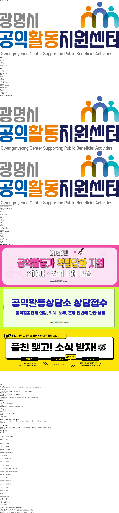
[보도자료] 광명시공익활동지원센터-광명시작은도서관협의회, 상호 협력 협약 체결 (21, 388)
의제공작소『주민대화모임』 (7, 403)
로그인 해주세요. (4, 208)
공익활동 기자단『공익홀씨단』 (8, 413)
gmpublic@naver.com (28, 510)
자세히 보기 (3, 422)
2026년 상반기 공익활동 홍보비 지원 (9, 410)
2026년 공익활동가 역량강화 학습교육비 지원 (11, 407)
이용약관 (21, 507)
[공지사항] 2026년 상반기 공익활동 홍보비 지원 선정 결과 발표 (16, 391)
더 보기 (2, 386)
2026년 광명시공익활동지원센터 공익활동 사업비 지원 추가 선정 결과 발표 (19, 397)
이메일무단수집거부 (14, 507)
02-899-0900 (5, 510)
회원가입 (11, 208)
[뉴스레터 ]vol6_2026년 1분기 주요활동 (10, 394)
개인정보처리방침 (4, 507)
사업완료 (2, 411)
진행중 (1, 405)
